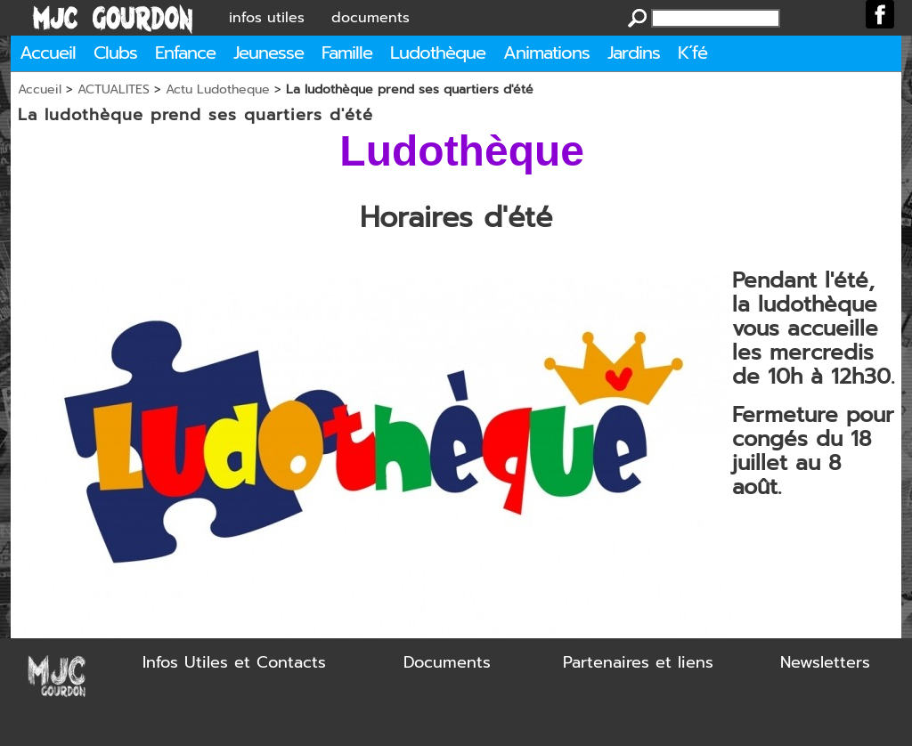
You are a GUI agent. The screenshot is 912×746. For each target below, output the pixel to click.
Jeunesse (268, 52)
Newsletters (825, 662)
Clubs (115, 52)
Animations (546, 52)
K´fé (692, 52)
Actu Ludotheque (218, 89)
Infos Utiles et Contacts (234, 662)
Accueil (48, 52)
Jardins (633, 52)
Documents (447, 662)
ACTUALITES (113, 89)
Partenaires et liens (638, 662)
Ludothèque (437, 52)
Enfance (185, 52)
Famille (347, 52)
